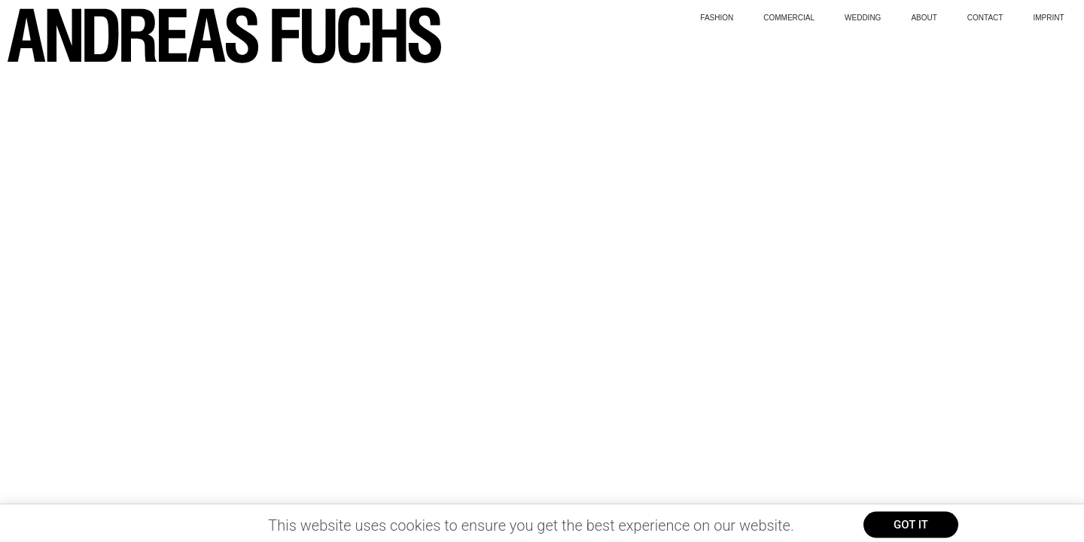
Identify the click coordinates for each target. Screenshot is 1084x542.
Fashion (716, 18)
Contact (985, 18)
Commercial (789, 18)
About (923, 18)
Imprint (1048, 18)
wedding (863, 18)
